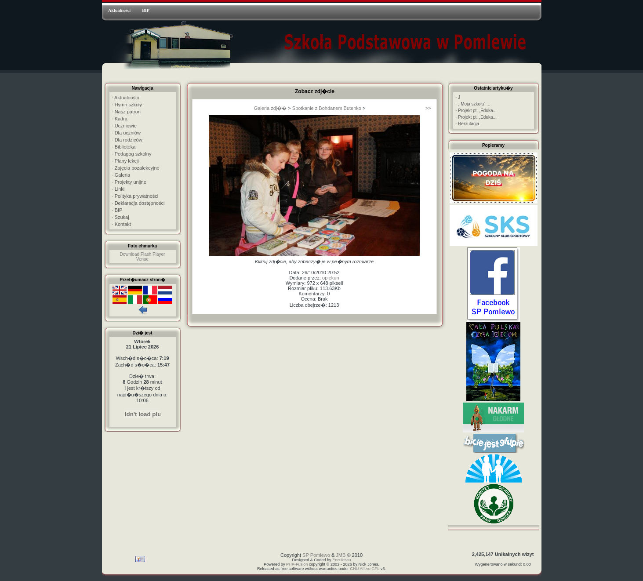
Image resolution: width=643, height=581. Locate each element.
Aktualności (119, 10)
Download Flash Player (142, 254)
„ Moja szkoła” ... (473, 104)
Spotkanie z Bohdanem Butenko (326, 108)
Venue (142, 259)
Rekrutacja (467, 123)
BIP (145, 10)
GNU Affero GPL (364, 568)
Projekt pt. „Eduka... (476, 110)
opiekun (330, 277)
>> (428, 108)
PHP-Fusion (297, 564)
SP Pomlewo (316, 555)
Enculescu (341, 560)
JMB (340, 555)
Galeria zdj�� (270, 108)
